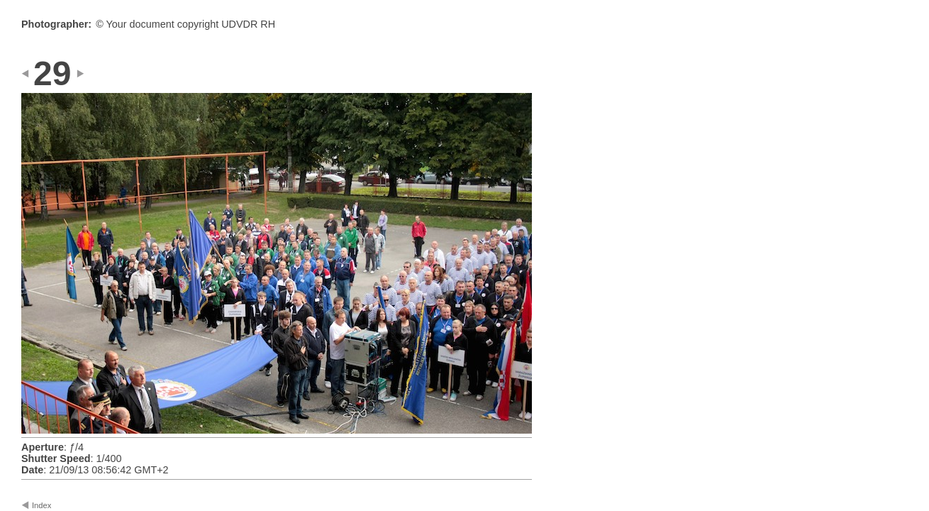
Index (41, 505)
